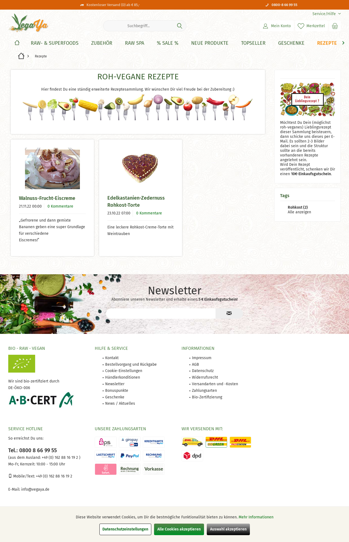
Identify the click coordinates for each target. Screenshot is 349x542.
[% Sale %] (167, 43)
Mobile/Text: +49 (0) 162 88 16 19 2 (40, 476)
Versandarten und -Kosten (215, 384)
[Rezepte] (327, 43)
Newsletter (114, 384)
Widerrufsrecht (205, 377)
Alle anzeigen (299, 212)
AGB (195, 364)
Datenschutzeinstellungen (125, 529)
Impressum (201, 358)
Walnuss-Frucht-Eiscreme (47, 198)
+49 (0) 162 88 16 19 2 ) (60, 457)
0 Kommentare (60, 206)
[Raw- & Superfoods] (54, 43)
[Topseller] (253, 43)
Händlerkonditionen (122, 377)
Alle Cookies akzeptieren (179, 529)
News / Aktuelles (120, 403)
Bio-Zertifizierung (207, 397)
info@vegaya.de (35, 489)
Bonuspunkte (116, 390)
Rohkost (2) (298, 207)
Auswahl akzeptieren (228, 529)
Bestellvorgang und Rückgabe (131, 364)
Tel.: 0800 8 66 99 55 (32, 450)
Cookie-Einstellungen (123, 370)
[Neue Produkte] (209, 43)
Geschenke (114, 397)
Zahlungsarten (204, 390)
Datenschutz (203, 370)
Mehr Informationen (256, 517)
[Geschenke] (291, 43)
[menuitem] (324, 13)
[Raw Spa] (134, 43)
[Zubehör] (101, 43)
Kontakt (112, 358)
